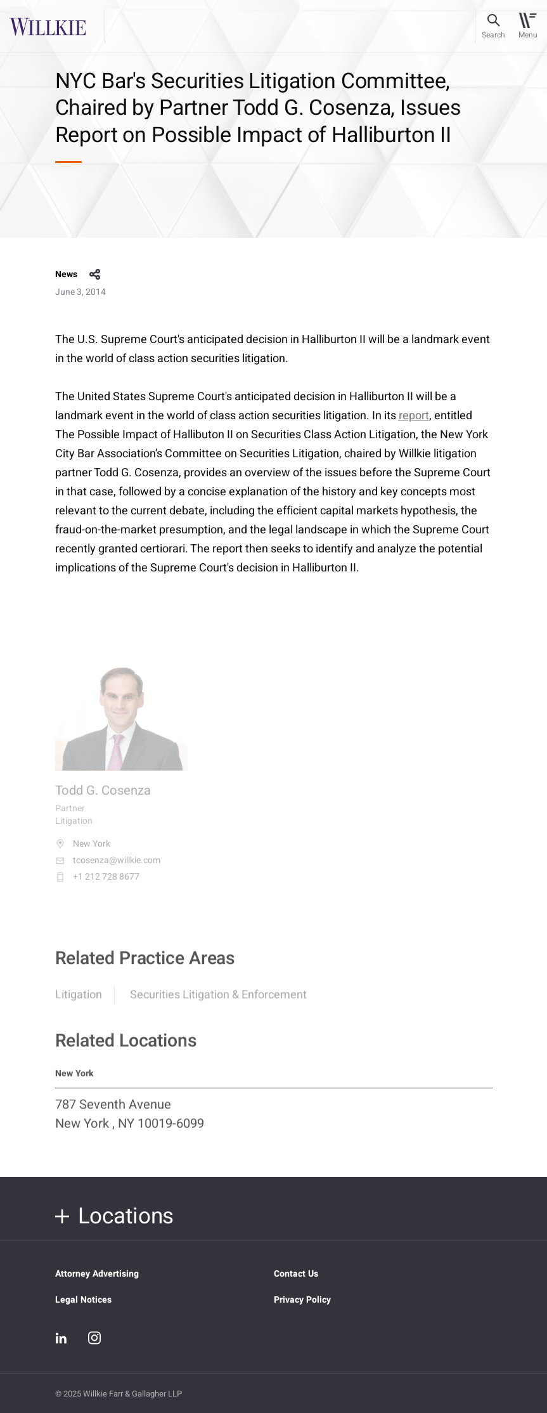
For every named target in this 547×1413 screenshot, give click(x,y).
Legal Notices (83, 1299)
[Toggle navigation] (527, 26)
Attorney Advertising (97, 1273)
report (414, 415)
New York (82, 852)
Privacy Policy (302, 1299)
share (95, 274)
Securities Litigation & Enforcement (218, 1001)
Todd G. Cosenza (103, 799)
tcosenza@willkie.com (107, 869)
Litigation (78, 1001)
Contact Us (296, 1273)
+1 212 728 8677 (97, 885)
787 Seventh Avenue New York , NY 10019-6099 (129, 1120)
